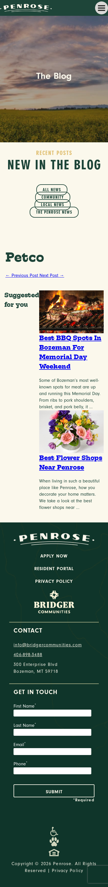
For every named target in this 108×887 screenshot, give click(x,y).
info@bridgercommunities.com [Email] (48, 644)
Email (54, 749)
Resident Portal (54, 568)
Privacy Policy (54, 581)
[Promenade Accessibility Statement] (54, 831)
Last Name (54, 730)
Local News (52, 204)
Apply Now (54, 556)
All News (52, 189)
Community (52, 197)
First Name (54, 711)
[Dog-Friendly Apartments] (54, 842)
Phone (54, 768)
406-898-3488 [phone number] (28, 654)
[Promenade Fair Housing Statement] (54, 852)
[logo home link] (26, 7)
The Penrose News (54, 212)
